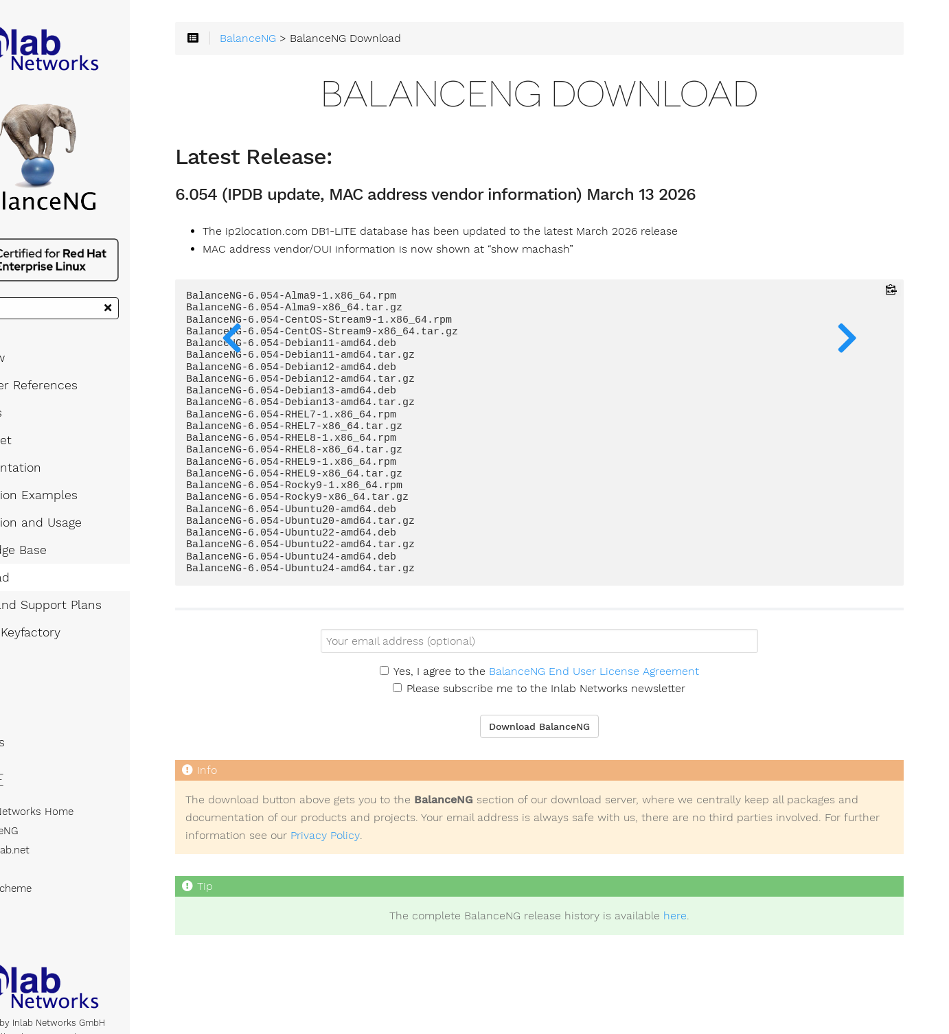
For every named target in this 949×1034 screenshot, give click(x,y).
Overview (37, 382)
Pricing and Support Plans (85, 629)
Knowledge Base (58, 575)
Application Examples (73, 520)
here (713, 927)
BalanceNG (44, 855)
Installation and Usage (75, 547)
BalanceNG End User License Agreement (632, 682)
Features (35, 437)
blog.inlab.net (49, 875)
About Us (37, 767)
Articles (32, 739)
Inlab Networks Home (71, 836)
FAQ (22, 684)
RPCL (31, 894)
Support (34, 712)
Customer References (73, 410)
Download (39, 602)
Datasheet (40, 465)
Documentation (55, 492)
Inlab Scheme (50, 913)
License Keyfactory (65, 657)
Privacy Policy (632, 846)
